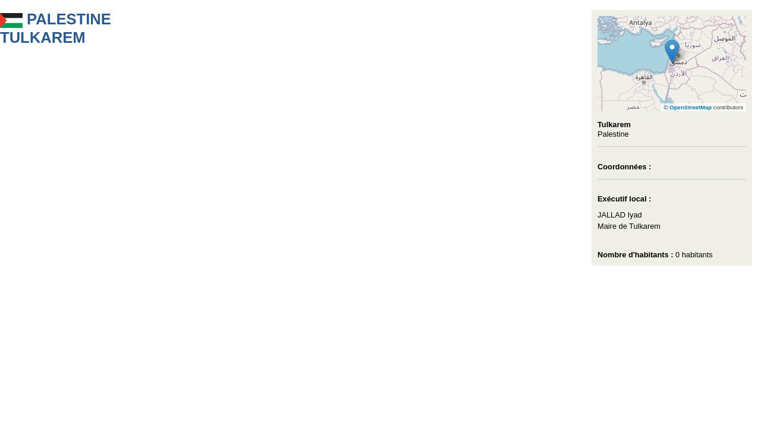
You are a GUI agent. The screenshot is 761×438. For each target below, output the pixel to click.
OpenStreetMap (690, 107)
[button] (672, 51)
